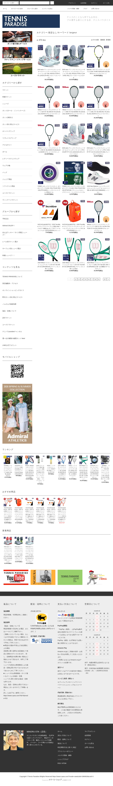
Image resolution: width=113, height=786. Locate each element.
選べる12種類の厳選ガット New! (13, 338)
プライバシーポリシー (65, 751)
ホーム (5, 8)
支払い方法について (65, 735)
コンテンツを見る (45, 8)
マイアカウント (90, 731)
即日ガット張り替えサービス (12, 297)
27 (105, 279)
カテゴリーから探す (15, 8)
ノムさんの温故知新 (9, 304)
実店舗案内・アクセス (10, 283)
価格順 (102, 40)
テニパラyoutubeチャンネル (12, 331)
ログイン (93, 3)
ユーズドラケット (8, 325)
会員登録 (82, 3)
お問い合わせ (94, 8)
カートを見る (89, 743)
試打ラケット (7, 318)
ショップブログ (63, 759)
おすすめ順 (95, 40)
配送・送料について (65, 739)
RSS (59, 763)
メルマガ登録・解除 (72, 8)
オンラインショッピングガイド (13, 290)
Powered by (56, 780)
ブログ (84, 8)
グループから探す (31, 8)
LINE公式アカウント (9, 345)
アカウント (71, 3)
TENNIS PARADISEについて (12, 276)
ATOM (64, 763)
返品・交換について (9, 311)
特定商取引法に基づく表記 (67, 747)
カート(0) (104, 3)
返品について (62, 743)
